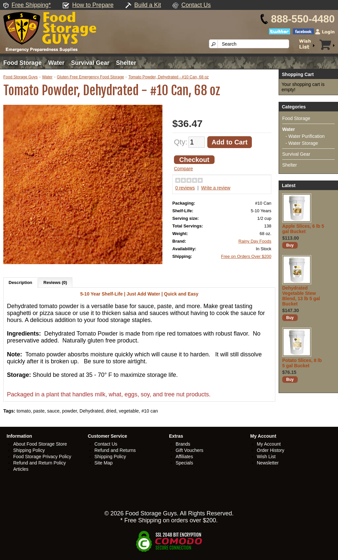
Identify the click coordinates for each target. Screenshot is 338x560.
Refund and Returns (115, 450)
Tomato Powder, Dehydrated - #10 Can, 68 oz (168, 77)
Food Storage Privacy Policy (42, 456)
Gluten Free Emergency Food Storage (90, 77)
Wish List (266, 456)
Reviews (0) (55, 282)
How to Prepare (93, 5)
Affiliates (184, 456)
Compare (183, 168)
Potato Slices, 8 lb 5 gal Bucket (302, 363)
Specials (184, 462)
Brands (183, 444)
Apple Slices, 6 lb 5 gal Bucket (303, 228)
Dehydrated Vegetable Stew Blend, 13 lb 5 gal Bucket (301, 295)
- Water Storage (302, 143)
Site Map (103, 462)
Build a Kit (147, 5)
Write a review (215, 187)
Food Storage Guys (20, 77)
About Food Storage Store (40, 444)
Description (20, 282)
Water (56, 63)
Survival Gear (90, 63)
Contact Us (196, 5)
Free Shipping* (31, 5)
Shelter (126, 63)
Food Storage (22, 63)
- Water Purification (305, 136)
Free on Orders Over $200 (246, 256)
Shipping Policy (29, 450)
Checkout (194, 159)
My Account (269, 444)
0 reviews (185, 187)
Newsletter (268, 462)
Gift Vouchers (189, 450)
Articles (20, 469)
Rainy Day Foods (254, 241)
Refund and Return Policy (39, 462)
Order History (270, 450)
